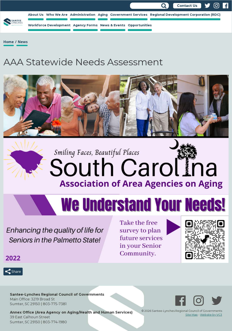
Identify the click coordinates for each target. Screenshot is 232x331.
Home (13, 22)
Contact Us (187, 6)
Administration (82, 15)
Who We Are (56, 15)
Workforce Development (49, 25)
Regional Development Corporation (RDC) (185, 15)
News (23, 41)
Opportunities (139, 25)
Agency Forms (85, 25)
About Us (35, 15)
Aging (102, 15)
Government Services (128, 15)
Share (16, 271)
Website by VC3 (211, 314)
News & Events (112, 25)
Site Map (191, 314)
